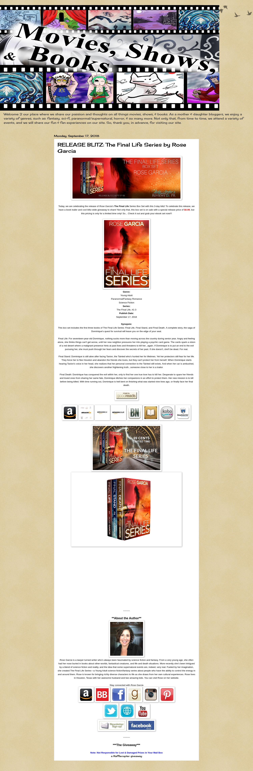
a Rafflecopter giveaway (126, 756)
